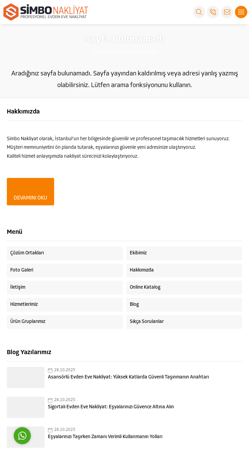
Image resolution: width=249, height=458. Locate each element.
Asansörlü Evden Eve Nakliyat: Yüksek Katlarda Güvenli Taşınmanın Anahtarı (128, 377)
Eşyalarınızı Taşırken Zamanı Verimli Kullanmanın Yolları (105, 436)
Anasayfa (102, 52)
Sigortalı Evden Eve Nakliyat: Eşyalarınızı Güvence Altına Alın (111, 407)
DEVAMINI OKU (30, 198)
